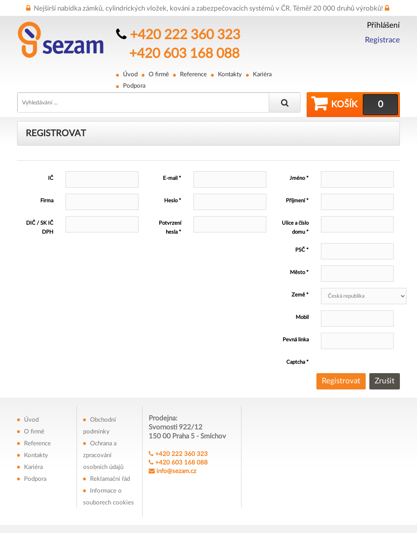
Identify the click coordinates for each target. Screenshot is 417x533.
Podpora (134, 86)
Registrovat (341, 381)
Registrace (382, 40)
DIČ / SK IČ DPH (39, 228)
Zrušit (385, 381)
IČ (50, 178)
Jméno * (299, 178)
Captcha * (297, 362)
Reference (193, 74)
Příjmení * (297, 200)
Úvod (130, 74)
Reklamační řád (110, 479)
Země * (300, 295)
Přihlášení (383, 25)
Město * (299, 272)
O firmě (159, 74)
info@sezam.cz (176, 471)
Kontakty (230, 74)
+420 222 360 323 (185, 35)
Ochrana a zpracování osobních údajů (103, 455)
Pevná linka (296, 340)
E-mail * (172, 178)
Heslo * (172, 200)
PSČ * (302, 250)
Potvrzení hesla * (170, 228)
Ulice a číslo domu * (295, 228)
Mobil (302, 317)
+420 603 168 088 (184, 53)
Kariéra (262, 74)
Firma (46, 200)
